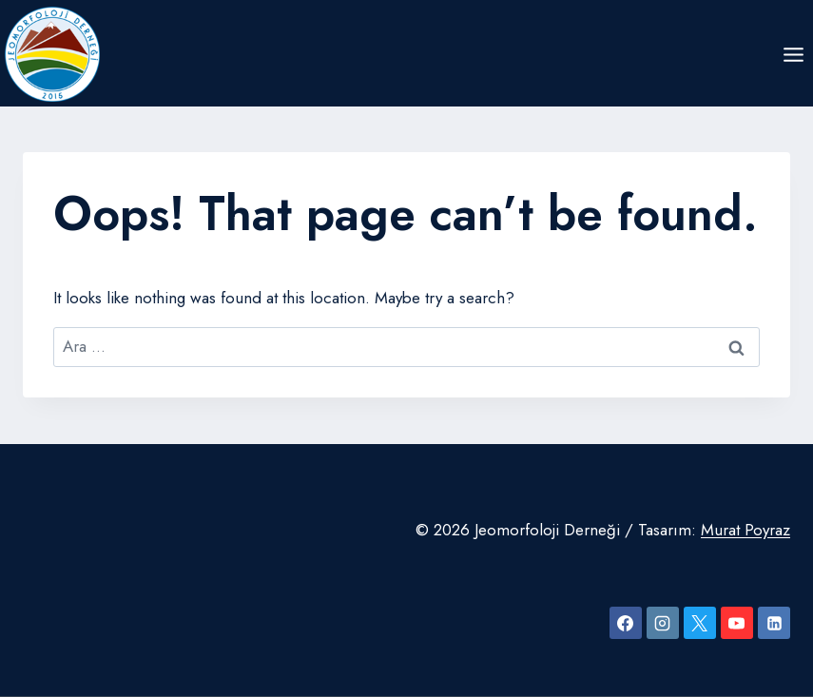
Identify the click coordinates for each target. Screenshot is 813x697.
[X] (700, 623)
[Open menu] (793, 54)
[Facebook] (626, 623)
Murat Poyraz (745, 529)
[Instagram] (663, 623)
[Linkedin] (774, 623)
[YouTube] (737, 623)
